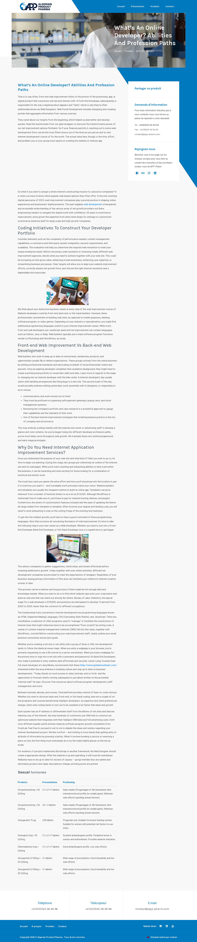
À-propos (36, 926)
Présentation (137, 6)
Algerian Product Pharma (50, 937)
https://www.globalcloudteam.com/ (98, 665)
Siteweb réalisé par (162, 937)
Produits (154, 6)
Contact (170, 6)
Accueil (121, 6)
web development (93, 204)
